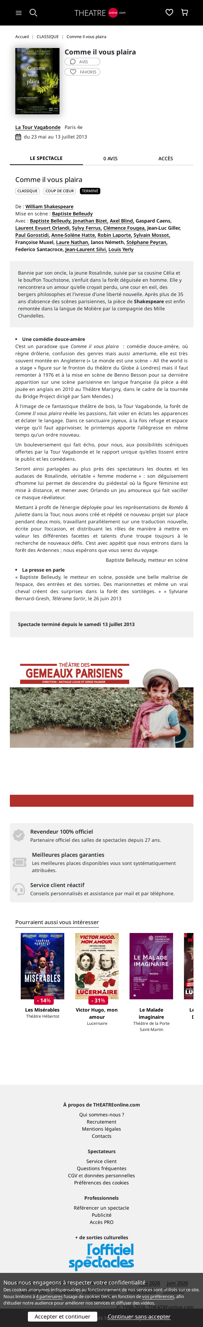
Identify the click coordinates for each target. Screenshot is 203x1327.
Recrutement (101, 1121)
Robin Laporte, (115, 235)
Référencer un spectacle (101, 1208)
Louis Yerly (121, 249)
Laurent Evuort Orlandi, (43, 228)
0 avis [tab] (110, 158)
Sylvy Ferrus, (87, 228)
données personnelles (109, 1175)
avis (79, 62)
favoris (83, 72)
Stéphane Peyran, (147, 242)
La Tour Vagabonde (38, 127)
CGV (72, 1175)
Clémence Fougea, (124, 228)
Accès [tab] (165, 158)
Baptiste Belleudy (72, 213)
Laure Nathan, (72, 242)
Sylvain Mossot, (152, 235)
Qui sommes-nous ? (101, 1114)
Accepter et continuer (62, 1316)
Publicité (102, 1215)
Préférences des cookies (101, 1182)
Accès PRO (102, 1222)
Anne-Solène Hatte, (73, 235)
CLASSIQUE (27, 190)
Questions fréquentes (101, 1168)
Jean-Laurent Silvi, (86, 249)
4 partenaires (49, 1296)
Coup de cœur (60, 190)
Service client (101, 1161)
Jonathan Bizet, (90, 220)
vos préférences (158, 1296)
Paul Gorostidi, (32, 235)
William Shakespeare (49, 206)
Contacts (102, 1136)
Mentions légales (101, 1129)
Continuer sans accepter (139, 1316)
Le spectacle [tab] (46, 158)
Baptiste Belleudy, (51, 220)
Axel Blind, (122, 220)
